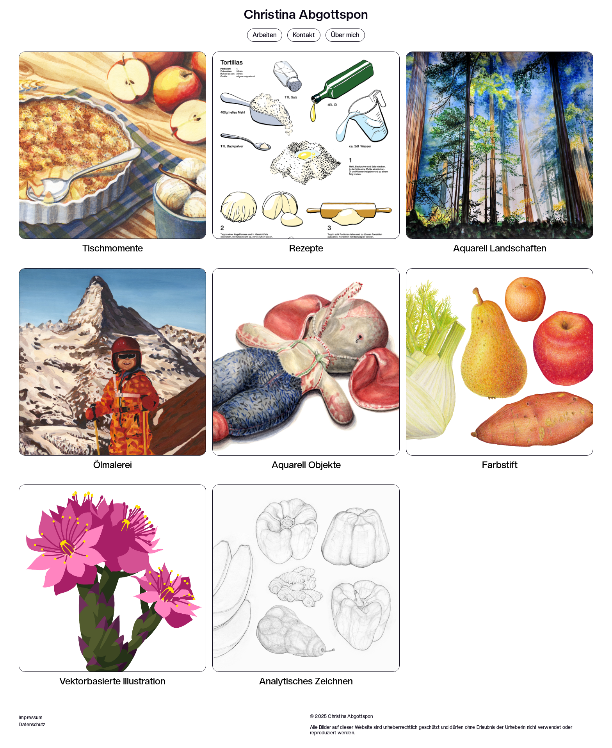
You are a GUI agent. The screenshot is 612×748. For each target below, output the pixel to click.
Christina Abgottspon (306, 14)
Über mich (345, 35)
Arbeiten (265, 35)
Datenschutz (32, 724)
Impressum (31, 717)
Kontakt (304, 35)
